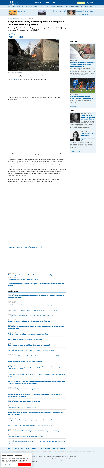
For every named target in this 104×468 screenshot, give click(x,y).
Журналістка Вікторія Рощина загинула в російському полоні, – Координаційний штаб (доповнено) (35, 413)
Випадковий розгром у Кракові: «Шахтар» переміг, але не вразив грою (82, 97)
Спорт (62, 3)
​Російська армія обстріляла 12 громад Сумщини (22, 407)
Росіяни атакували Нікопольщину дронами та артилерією (25, 436)
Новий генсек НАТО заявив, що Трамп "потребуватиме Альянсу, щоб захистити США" (33, 356)
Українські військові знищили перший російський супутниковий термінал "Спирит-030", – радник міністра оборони (85, 14)
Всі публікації (74, 106)
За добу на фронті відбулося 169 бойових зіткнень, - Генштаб (29, 321)
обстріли (12, 247)
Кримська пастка (22, 11)
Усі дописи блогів (75, 151)
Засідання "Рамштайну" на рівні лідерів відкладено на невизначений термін (31, 350)
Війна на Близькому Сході (15, 6)
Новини (38, 3)
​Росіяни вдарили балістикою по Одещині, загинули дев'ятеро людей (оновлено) (33, 275)
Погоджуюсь (24, 465)
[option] (22, 12)
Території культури (86, 6)
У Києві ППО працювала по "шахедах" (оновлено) (25, 339)
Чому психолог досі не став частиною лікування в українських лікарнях (88, 136)
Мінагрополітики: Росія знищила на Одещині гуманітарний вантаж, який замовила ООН (34, 420)
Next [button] (97, 12)
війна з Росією (36, 247)
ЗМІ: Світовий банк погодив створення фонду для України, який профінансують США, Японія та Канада (35, 368)
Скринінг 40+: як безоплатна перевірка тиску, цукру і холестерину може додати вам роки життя (82, 64)
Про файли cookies (6, 465)
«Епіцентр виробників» (72, 6)
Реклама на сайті (19, 448)
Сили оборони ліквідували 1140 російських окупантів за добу (29, 345)
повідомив (16, 80)
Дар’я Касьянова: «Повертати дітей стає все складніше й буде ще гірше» (32, 305)
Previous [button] (7, 12)
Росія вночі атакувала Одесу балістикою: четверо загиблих (28, 334)
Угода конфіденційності (59, 448)
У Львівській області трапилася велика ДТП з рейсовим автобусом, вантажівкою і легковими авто (36, 327)
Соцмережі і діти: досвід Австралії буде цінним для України (88, 117)
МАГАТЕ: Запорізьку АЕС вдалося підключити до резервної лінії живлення (30, 425)
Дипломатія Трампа (31, 6)
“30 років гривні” (43, 6)
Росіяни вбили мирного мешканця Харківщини (24, 402)
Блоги (47, 3)
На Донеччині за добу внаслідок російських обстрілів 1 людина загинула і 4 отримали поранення (36, 296)
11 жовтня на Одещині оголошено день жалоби (24, 389)
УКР (91, 2)
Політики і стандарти (44, 448)
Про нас (10, 448)
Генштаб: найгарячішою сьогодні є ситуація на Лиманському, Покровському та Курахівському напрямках (35, 395)
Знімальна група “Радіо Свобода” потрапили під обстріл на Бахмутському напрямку (33, 431)
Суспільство (16, 18)
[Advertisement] (37, 89)
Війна (22, 18)
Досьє (54, 3)
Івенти (27, 448)
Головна (10, 18)
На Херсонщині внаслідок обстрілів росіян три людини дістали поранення (30, 316)
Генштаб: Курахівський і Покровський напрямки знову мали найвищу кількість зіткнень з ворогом (36, 285)
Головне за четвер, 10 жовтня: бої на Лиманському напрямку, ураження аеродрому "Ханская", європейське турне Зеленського (36, 382)
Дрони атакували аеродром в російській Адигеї (23, 279)
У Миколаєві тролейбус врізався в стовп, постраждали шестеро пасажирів (32, 310)
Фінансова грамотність (57, 6)
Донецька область (23, 247)
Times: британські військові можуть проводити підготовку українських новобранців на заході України (36, 442)
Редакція (34, 448)
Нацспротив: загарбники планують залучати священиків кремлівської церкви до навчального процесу (36, 375)
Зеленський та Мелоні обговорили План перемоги (25, 361)
